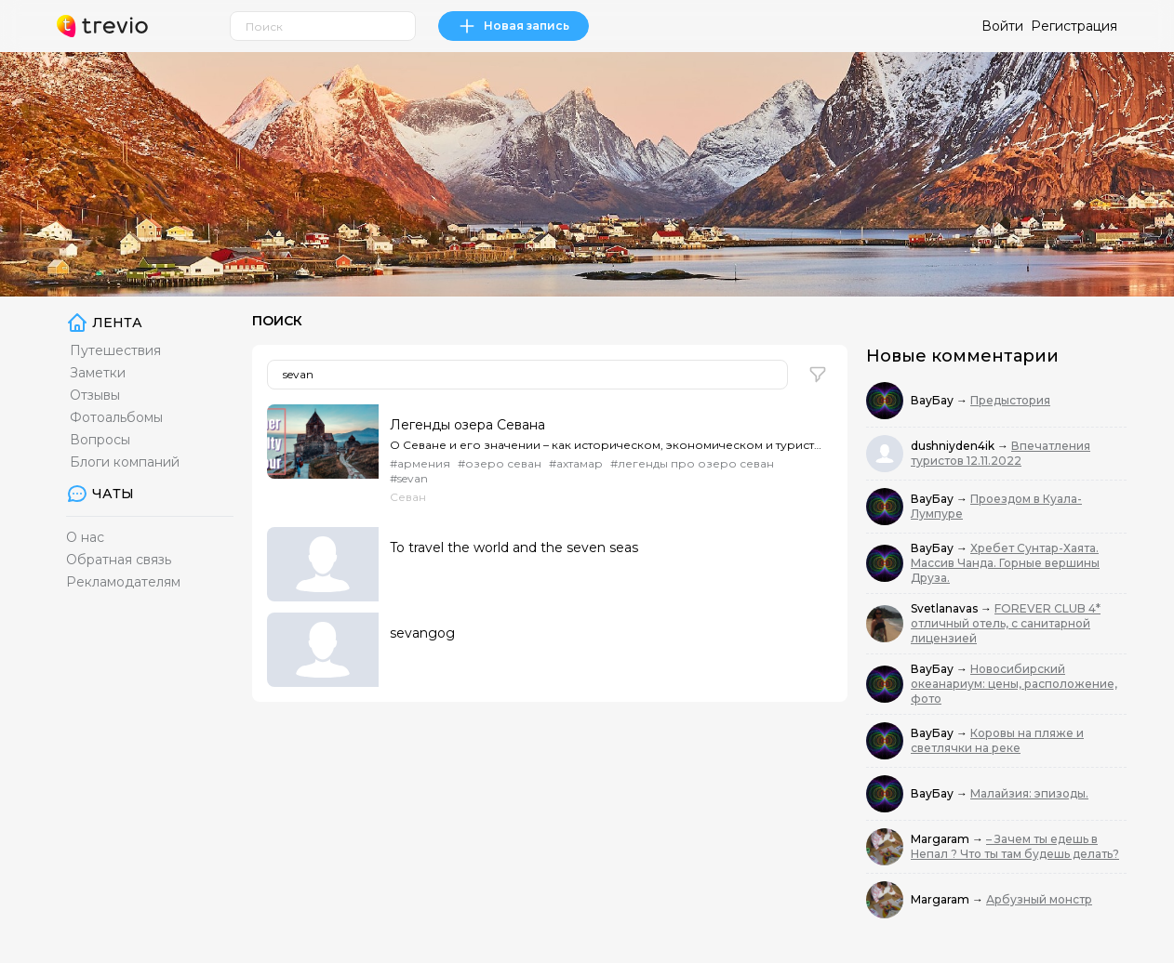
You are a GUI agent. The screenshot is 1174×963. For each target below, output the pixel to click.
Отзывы (95, 395)
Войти (1002, 26)
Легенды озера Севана (467, 424)
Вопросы (100, 439)
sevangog (422, 633)
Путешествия (115, 350)
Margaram (941, 839)
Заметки (98, 372)
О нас (85, 537)
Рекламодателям (123, 582)
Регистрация (1074, 26)
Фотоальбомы (116, 417)
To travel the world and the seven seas (514, 547)
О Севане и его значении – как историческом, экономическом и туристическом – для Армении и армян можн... (605, 445)
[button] (818, 374)
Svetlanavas (946, 608)
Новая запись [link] (513, 26)
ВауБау (933, 400)
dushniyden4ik (954, 446)
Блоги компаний (125, 462)
